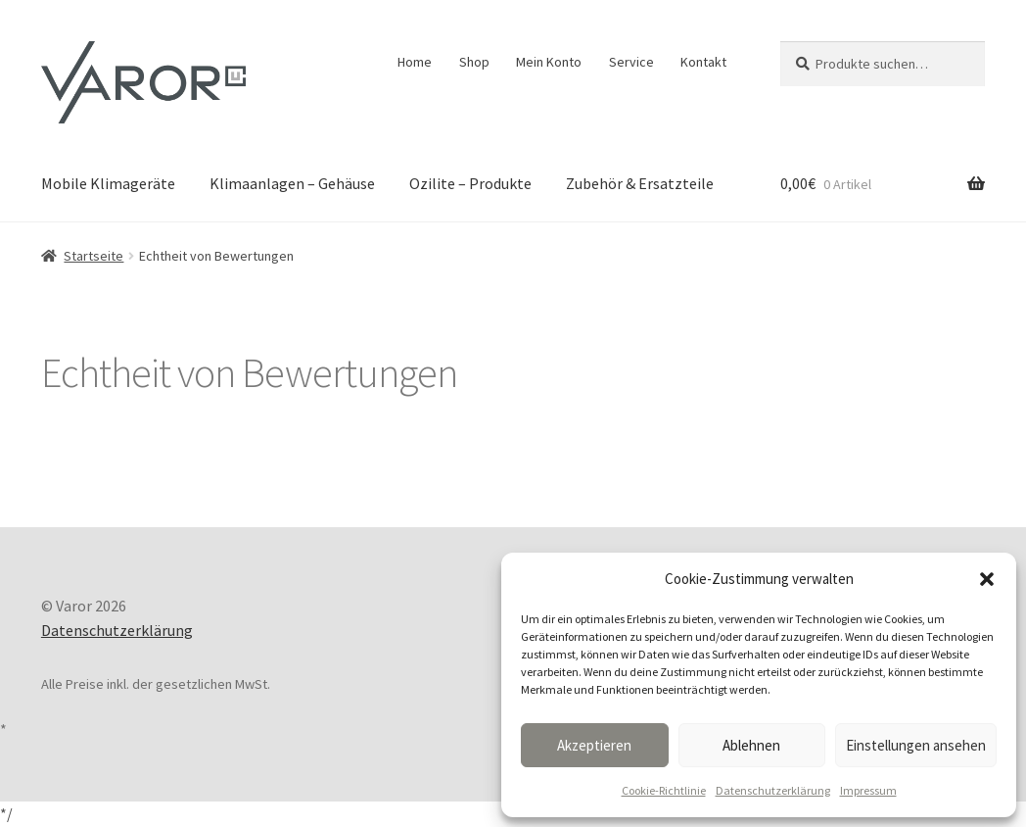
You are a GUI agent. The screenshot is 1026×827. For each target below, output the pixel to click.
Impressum (868, 790)
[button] (987, 579)
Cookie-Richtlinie (664, 790)
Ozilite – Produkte (470, 183)
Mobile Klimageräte (108, 183)
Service (631, 62)
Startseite (93, 256)
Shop (474, 62)
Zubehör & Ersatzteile (640, 183)
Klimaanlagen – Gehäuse (292, 183)
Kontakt (703, 62)
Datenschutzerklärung (773, 790)
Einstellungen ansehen (916, 745)
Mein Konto (549, 62)
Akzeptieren (594, 745)
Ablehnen (751, 745)
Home (414, 62)
